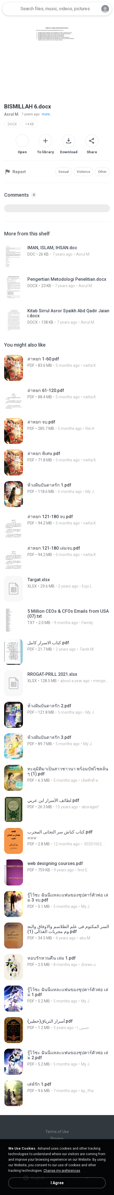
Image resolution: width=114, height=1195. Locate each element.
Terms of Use (57, 1131)
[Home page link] (10, 9)
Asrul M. (11, 114)
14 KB (29, 124)
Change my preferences (61, 1171)
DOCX (12, 124)
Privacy (57, 1138)
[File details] (57, 257)
